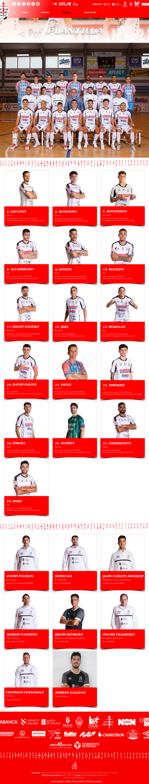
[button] (54, 4)
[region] (26, 198)
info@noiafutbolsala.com (74, 777)
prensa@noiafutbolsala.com (93, 775)
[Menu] (14, 12)
